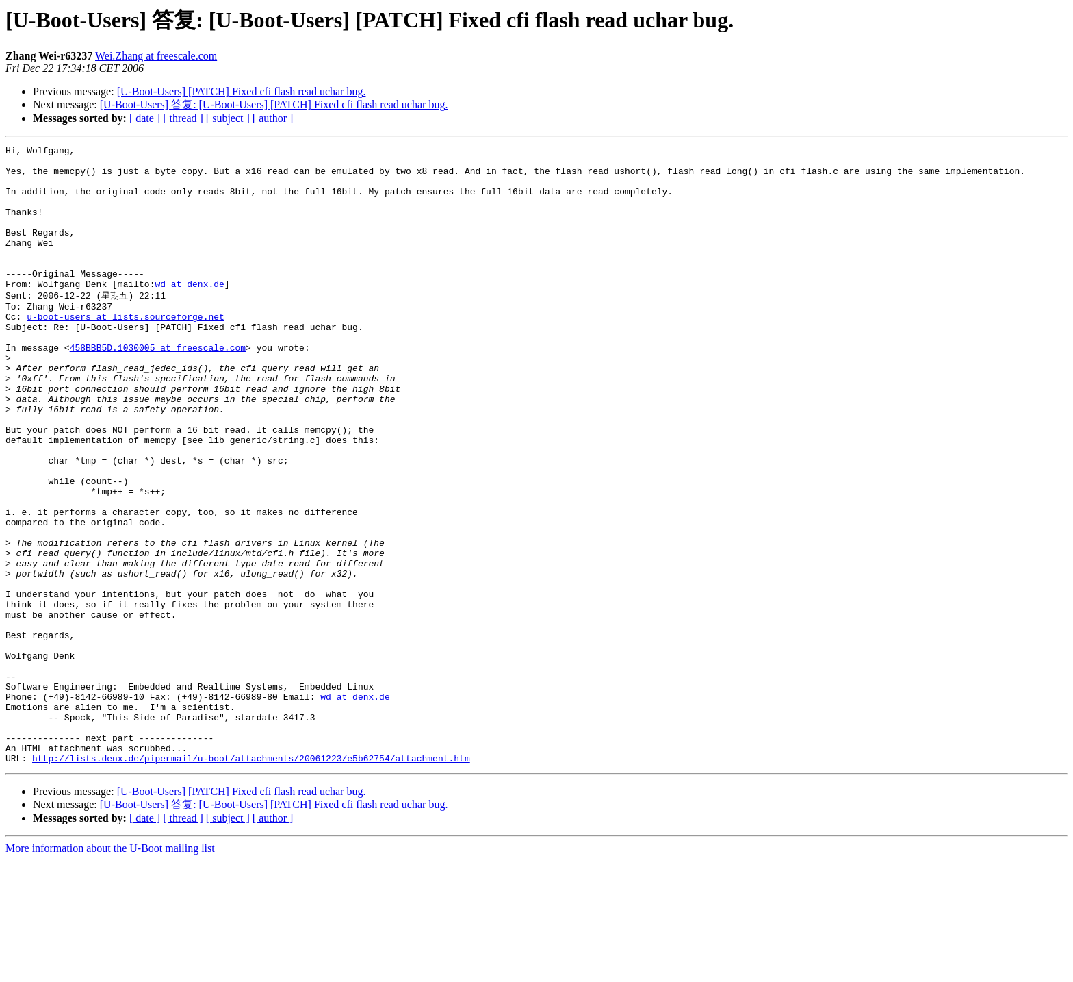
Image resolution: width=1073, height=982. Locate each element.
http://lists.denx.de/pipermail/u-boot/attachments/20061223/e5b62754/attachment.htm (251, 880)
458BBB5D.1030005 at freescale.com (158, 387)
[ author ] (273, 118)
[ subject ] (228, 118)
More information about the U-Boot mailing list (110, 970)
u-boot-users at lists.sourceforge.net (125, 350)
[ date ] (144, 118)
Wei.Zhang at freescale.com (156, 56)
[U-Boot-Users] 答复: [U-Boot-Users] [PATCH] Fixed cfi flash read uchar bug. (274, 104)
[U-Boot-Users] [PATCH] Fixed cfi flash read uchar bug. (241, 91)
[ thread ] (183, 118)
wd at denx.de (189, 312)
